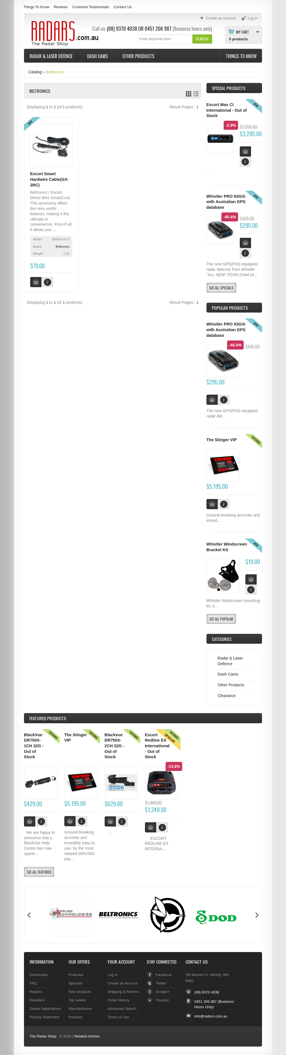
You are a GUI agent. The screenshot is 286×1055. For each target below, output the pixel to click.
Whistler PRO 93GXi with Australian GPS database (226, 202)
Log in (112, 975)
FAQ (33, 983)
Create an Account (122, 983)
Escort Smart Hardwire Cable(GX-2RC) (49, 179)
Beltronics (54, 72)
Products (47, 718)
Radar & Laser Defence (51, 56)
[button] (202, 38)
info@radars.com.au (210, 1016)
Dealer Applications (45, 1008)
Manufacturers (80, 1008)
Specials (75, 983)
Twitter (161, 983)
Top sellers (77, 1000)
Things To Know (36, 7)
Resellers (37, 1000)
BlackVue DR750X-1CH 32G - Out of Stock (34, 746)
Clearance (227, 695)
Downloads (39, 975)
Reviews (61, 7)
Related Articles (87, 1036)
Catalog (35, 72)
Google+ (163, 992)
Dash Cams (98, 56)
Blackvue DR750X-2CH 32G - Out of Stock (114, 746)
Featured (76, 975)
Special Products (228, 88)
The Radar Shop (43, 1036)
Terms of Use (118, 1017)
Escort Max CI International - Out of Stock (226, 110)
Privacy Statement (44, 1017)
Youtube (162, 1000)
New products (80, 992)
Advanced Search (122, 1008)
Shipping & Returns (123, 992)
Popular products (230, 307)
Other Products (138, 56)
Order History (118, 1000)
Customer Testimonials (90, 7)
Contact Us (123, 7)
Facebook (164, 975)
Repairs (36, 992)
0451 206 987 (158, 28)
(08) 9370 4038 (122, 28)
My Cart (242, 31)
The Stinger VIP (221, 440)
